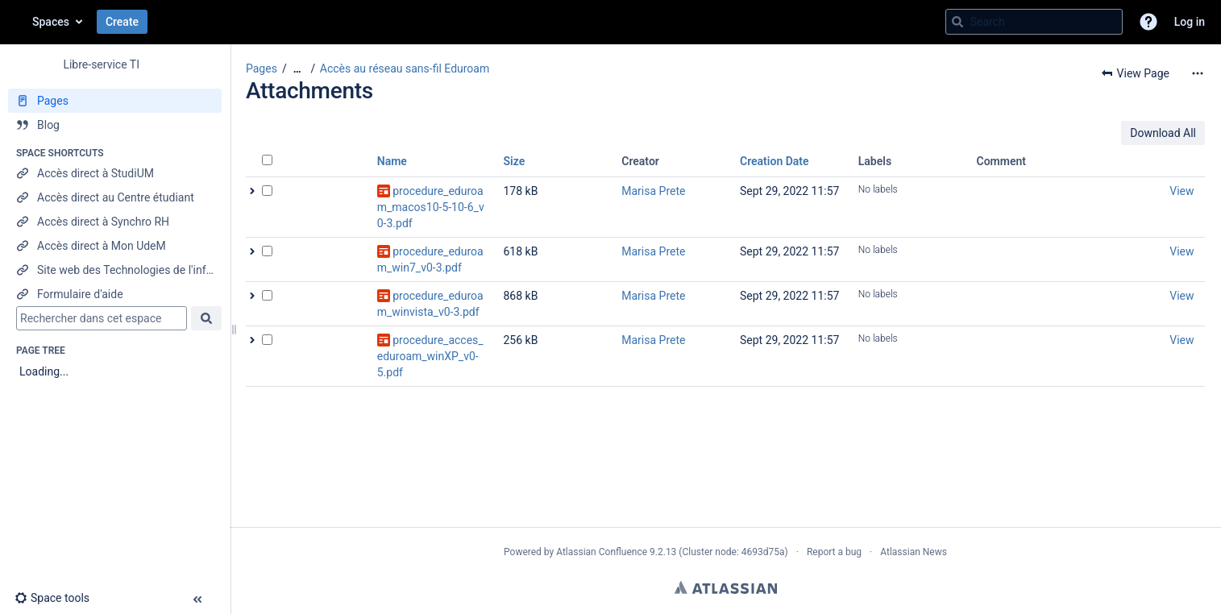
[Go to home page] (16, 22)
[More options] (1197, 73)
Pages (261, 68)
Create (122, 21)
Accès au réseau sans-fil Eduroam (404, 68)
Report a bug (834, 552)
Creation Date (774, 161)
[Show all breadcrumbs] (297, 69)
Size (514, 161)
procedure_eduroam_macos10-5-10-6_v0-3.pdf (430, 207)
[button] (1148, 22)
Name (392, 161)
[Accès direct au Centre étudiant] (115, 197)
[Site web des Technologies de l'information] (115, 270)
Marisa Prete (653, 191)
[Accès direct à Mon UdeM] (115, 246)
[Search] (957, 21)
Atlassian (726, 587)
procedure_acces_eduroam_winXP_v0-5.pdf (430, 356)
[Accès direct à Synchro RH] (115, 222)
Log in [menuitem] (1189, 21)
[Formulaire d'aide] (115, 294)
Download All (1163, 133)
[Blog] (115, 125)
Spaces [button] (50, 21)
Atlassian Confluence (601, 552)
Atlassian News (913, 552)
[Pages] (115, 101)
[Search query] (1034, 22)
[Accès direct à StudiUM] (115, 173)
